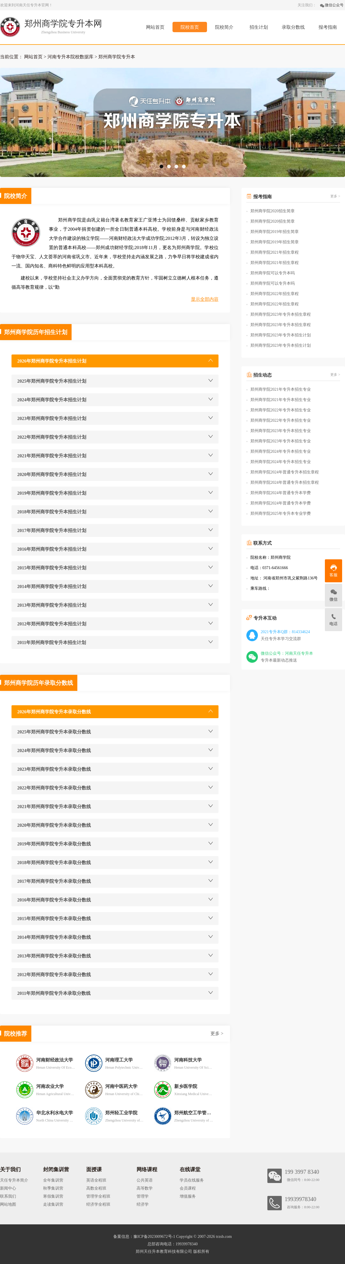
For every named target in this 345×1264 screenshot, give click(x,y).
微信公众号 (334, 5)
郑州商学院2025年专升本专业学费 (280, 513)
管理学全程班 (98, 1196)
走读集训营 (53, 1204)
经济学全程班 (98, 1204)
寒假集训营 (53, 1196)
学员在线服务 (192, 1180)
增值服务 (188, 1196)
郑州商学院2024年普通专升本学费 (280, 493)
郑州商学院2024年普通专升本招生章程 (284, 472)
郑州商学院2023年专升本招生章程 (280, 314)
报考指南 (328, 27)
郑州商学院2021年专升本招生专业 (280, 389)
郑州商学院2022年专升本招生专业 (280, 410)
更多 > (216, 1033)
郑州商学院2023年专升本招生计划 (280, 335)
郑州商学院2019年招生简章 (274, 232)
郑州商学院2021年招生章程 (274, 252)
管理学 (143, 1196)
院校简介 (224, 27)
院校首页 (190, 27)
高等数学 (145, 1188)
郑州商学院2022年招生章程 (274, 294)
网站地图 (8, 1204)
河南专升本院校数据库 (70, 56)
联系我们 (8, 1196)
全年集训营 (53, 1180)
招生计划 (259, 27)
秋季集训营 (53, 1188)
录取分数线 (293, 27)
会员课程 (188, 1188)
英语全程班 (96, 1180)
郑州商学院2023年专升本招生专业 (280, 431)
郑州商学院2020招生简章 (272, 211)
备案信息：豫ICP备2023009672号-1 (144, 1236)
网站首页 (155, 27)
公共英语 (145, 1180)
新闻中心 (8, 1188)
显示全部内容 (204, 299)
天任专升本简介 (14, 1180)
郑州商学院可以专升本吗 (272, 273)
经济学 (143, 1204)
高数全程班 (96, 1188)
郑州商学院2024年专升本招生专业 (280, 451)
